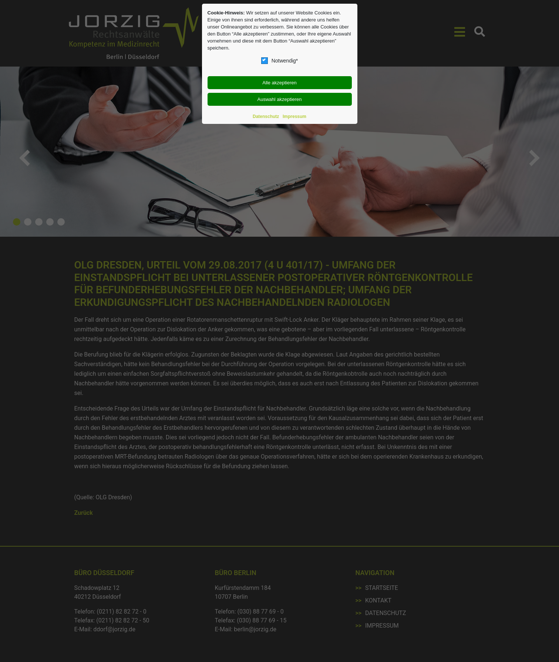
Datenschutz (266, 116)
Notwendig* (279, 60)
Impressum (294, 116)
